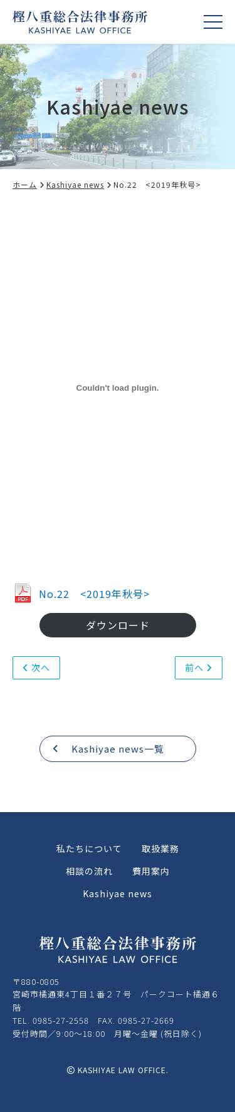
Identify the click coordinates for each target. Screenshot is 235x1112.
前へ (198, 667)
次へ (36, 667)
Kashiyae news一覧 (108, 748)
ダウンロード (118, 624)
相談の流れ (89, 871)
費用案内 (151, 871)
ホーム (29, 184)
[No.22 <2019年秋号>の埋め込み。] (117, 388)
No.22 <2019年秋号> (81, 594)
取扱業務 (160, 848)
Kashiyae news (79, 184)
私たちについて (89, 848)
